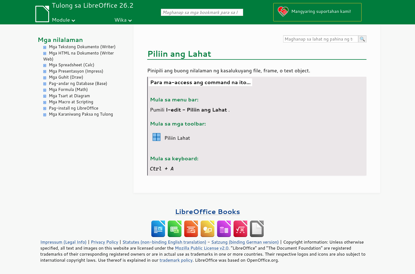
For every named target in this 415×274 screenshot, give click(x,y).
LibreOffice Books (207, 211)
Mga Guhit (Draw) (66, 77)
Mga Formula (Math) (68, 89)
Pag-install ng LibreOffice (73, 108)
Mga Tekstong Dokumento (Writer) (82, 47)
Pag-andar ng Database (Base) (78, 83)
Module (61, 19)
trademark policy (176, 260)
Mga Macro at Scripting (71, 102)
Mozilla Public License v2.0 (202, 248)
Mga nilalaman (60, 39)
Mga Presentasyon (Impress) (76, 71)
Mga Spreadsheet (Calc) (71, 65)
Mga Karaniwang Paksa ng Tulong (81, 114)
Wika (120, 19)
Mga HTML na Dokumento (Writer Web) (78, 56)
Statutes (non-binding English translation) (164, 242)
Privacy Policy (104, 242)
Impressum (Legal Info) (63, 242)
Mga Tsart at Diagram (69, 96)
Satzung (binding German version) (245, 242)
